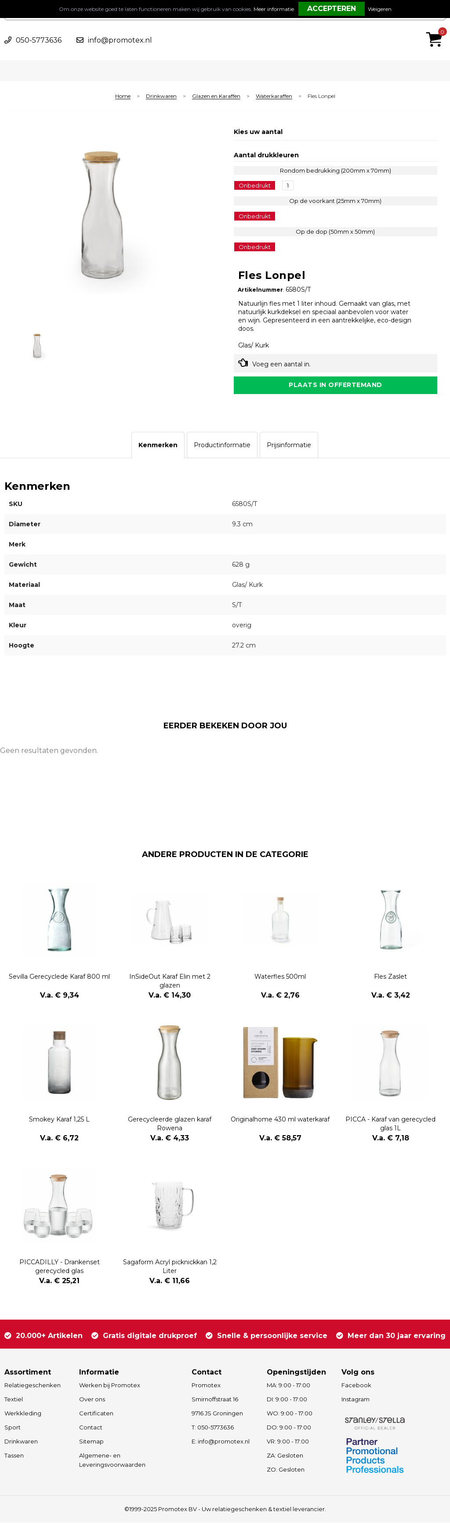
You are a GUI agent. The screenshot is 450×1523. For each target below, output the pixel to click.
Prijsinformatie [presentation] (289, 445)
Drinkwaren (161, 96)
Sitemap (91, 1441)
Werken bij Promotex (109, 1385)
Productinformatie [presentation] (222, 445)
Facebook (356, 1385)
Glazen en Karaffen (216, 96)
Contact (90, 1427)
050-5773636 (39, 40)
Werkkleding (22, 1413)
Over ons (92, 1399)
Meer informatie (274, 9)
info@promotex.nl (120, 40)
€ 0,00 (436, 28)
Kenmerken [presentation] (158, 445)
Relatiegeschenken (32, 1385)
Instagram (355, 1399)
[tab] (158, 445)
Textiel (13, 1399)
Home (123, 96)
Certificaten (96, 1413)
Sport (12, 1427)
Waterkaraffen (274, 96)
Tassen (14, 1455)
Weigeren (380, 9)
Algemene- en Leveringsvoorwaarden (112, 1460)
